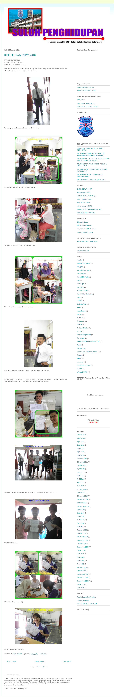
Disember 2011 (82, 462)
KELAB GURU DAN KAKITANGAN (89, 209)
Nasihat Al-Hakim (83, 600)
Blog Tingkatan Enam (84, 199)
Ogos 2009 (81, 550)
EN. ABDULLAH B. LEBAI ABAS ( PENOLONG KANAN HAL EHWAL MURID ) (93, 160)
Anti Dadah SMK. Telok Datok (87, 241)
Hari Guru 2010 (82, 290)
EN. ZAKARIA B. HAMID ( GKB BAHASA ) (91, 180)
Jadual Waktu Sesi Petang (86, 196)
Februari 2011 (82, 489)
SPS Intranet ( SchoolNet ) (86, 103)
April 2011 (80, 482)
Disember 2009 (82, 537)
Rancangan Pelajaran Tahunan (87, 352)
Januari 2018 (81, 435)
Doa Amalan (81, 273)
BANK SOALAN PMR (84, 189)
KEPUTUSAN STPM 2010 (20, 55)
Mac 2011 (80, 486)
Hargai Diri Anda (82, 277)
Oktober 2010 (82, 503)
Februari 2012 (82, 459)
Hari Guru (80, 287)
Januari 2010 (81, 533)
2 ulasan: (43, 654)
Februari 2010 (82, 530)
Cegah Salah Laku (83, 270)
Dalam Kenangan (83, 251)
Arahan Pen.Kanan (83, 263)
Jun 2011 (80, 476)
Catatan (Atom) (42, 667)
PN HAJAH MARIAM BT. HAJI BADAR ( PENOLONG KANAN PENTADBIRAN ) (90, 154)
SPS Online (81, 100)
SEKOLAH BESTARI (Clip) (86, 91)
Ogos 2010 (81, 510)
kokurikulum (81, 311)
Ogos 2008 (81, 584)
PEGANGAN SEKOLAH (85, 87)
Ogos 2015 (81, 438)
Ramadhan (81, 348)
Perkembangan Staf (84, 335)
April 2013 (80, 442)
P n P (79, 331)
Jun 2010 (80, 516)
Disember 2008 (82, 574)
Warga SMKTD (82, 372)
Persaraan (80, 338)
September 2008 (83, 581)
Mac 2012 (80, 455)
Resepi (79, 355)
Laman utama (39, 661)
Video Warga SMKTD (84, 206)
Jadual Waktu (81, 304)
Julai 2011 (80, 472)
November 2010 (82, 499)
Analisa (79, 260)
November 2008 (82, 577)
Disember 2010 (82, 496)
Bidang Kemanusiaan (84, 225)
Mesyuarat (80, 321)
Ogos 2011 (81, 469)
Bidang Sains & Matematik (86, 229)
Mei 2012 (80, 448)
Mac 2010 (80, 526)
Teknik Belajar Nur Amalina (86, 597)
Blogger (80, 267)
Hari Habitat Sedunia (84, 294)
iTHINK (79, 301)
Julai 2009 (80, 554)
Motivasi (80, 324)
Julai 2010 (80, 513)
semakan (80, 362)
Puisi (79, 345)
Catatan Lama (66, 661)
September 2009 (83, 547)
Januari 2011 (81, 493)
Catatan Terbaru (11, 661)
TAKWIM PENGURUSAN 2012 (87, 107)
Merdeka (80, 318)
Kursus (79, 314)
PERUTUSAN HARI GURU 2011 (88, 341)
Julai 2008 (80, 588)
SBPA (79, 358)
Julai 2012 (80, 445)
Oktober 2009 (82, 543)
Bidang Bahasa (82, 222)
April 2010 (80, 523)
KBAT (79, 307)
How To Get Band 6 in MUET (87, 604)
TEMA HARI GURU (83, 365)
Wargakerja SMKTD (84, 192)
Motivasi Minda (82, 328)
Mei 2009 (80, 560)
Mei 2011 (80, 479)
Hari (78, 280)
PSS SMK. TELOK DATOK (86, 213)
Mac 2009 (80, 564)
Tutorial (79, 369)
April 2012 (80, 452)
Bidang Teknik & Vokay (85, 232)
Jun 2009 (80, 557)
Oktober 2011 (82, 465)
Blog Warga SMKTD (84, 202)
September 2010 (83, 506)
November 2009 (82, 540)
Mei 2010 (80, 520)
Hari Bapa (80, 284)
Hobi (78, 297)
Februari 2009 (82, 567)
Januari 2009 (81, 571)
